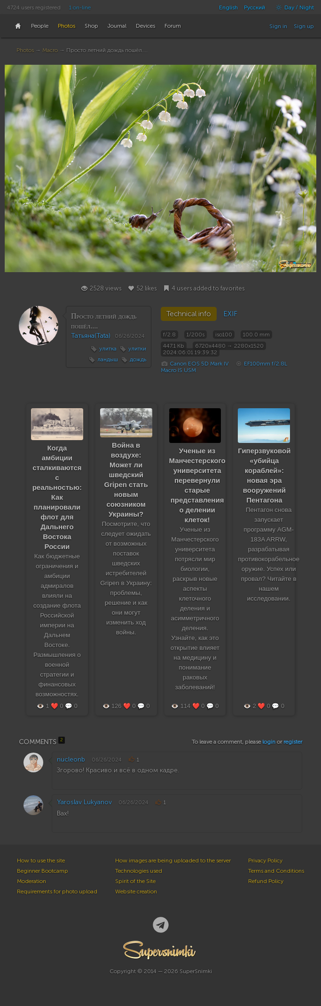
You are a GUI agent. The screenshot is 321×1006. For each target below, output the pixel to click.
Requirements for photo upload (57, 891)
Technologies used (138, 871)
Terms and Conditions (276, 871)
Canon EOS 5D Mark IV (199, 363)
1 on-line (80, 7)
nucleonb (71, 759)
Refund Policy (265, 881)
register (292, 742)
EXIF (230, 314)
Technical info (188, 314)
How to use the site (41, 860)
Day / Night (292, 7)
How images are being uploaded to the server (173, 860)
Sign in (278, 26)
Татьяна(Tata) (90, 336)
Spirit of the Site (135, 881)
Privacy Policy (265, 860)
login (268, 742)
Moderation (31, 881)
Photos (25, 50)
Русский (254, 7)
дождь (138, 359)
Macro (50, 50)
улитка (108, 348)
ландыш (107, 359)
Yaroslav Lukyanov (84, 802)
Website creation (136, 891)
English (228, 7)
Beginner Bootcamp (42, 871)
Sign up (304, 26)
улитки (137, 348)
